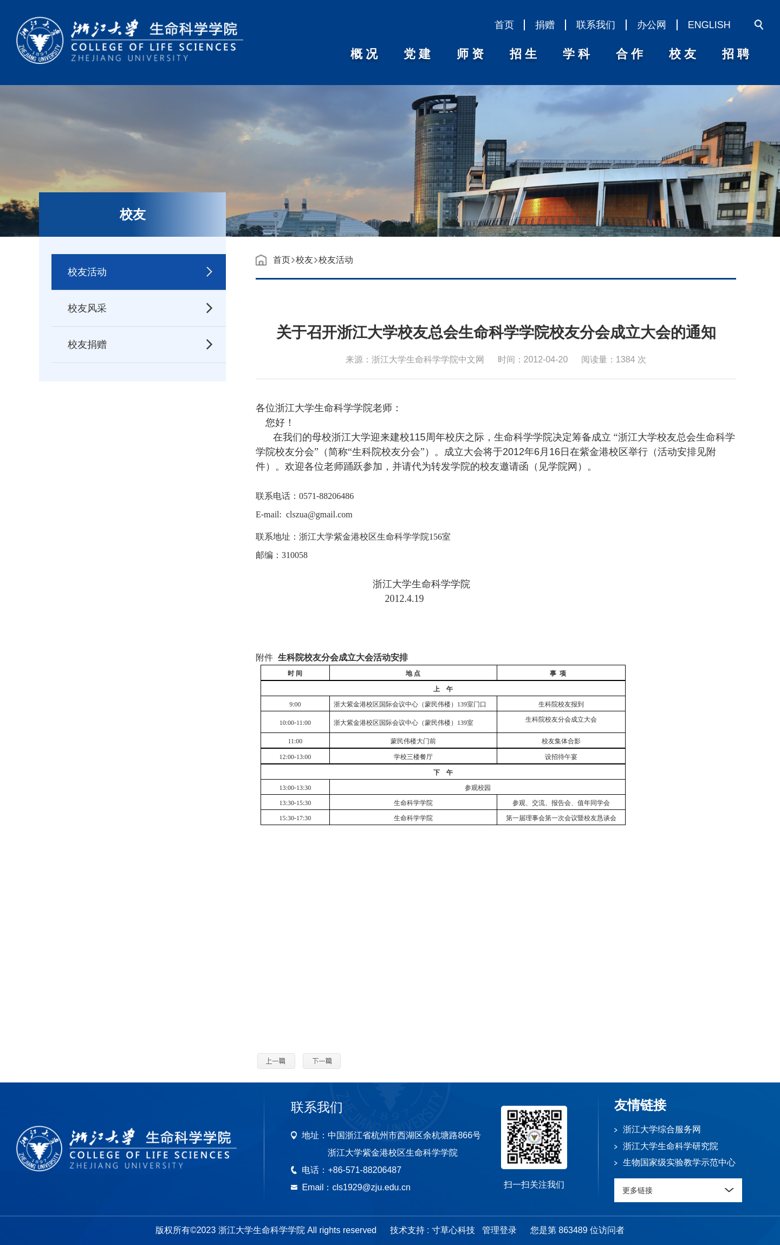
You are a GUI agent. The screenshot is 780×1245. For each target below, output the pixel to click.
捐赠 (545, 25)
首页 (504, 25)
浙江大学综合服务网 (662, 1129)
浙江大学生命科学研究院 (670, 1146)
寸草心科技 (453, 1230)
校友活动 (335, 259)
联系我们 (595, 25)
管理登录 (499, 1230)
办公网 (651, 25)
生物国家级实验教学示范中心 (679, 1162)
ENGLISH (709, 25)
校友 (304, 259)
